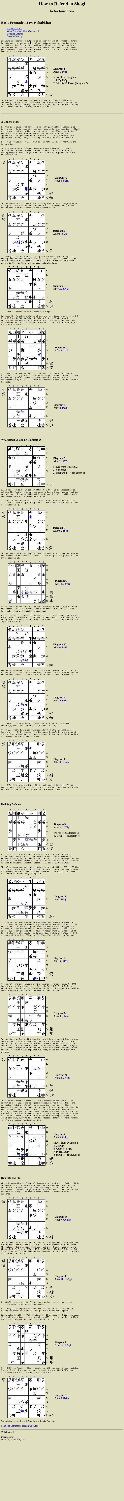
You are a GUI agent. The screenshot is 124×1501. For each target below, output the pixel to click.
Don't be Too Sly (14, 36)
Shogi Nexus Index (29, 1485)
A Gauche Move (14, 28)
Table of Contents (10, 1485)
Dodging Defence (15, 34)
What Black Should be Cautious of (23, 31)
